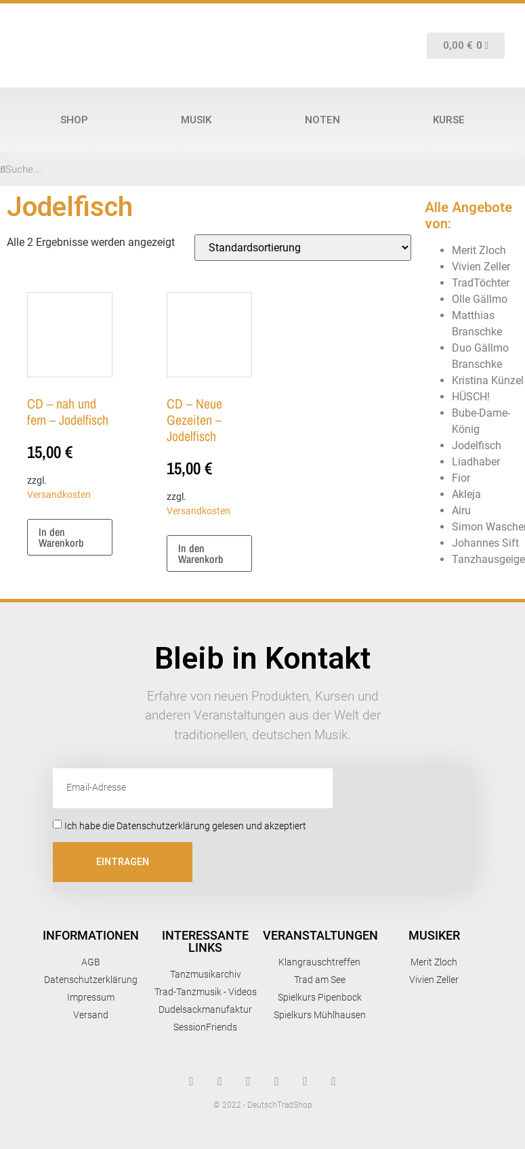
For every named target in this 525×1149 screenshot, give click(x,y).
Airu (461, 510)
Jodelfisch (476, 445)
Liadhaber (476, 461)
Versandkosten (59, 495)
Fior (461, 478)
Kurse (449, 120)
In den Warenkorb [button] (61, 537)
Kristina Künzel (488, 380)
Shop (74, 120)
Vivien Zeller (481, 266)
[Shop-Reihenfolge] (302, 247)
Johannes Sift (485, 543)
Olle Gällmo (479, 299)
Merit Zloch (479, 250)
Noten (322, 120)
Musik (196, 120)
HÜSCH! (471, 396)
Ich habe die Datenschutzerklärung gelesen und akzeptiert (185, 825)
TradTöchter (480, 282)
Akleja (466, 494)
